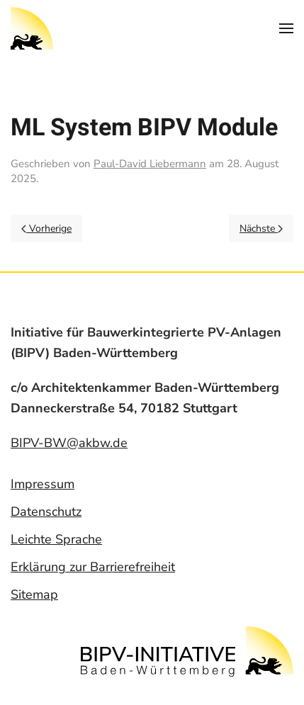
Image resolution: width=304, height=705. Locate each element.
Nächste (261, 228)
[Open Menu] (286, 28)
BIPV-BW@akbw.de (69, 442)
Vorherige (46, 228)
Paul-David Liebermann (150, 164)
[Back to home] (32, 28)
